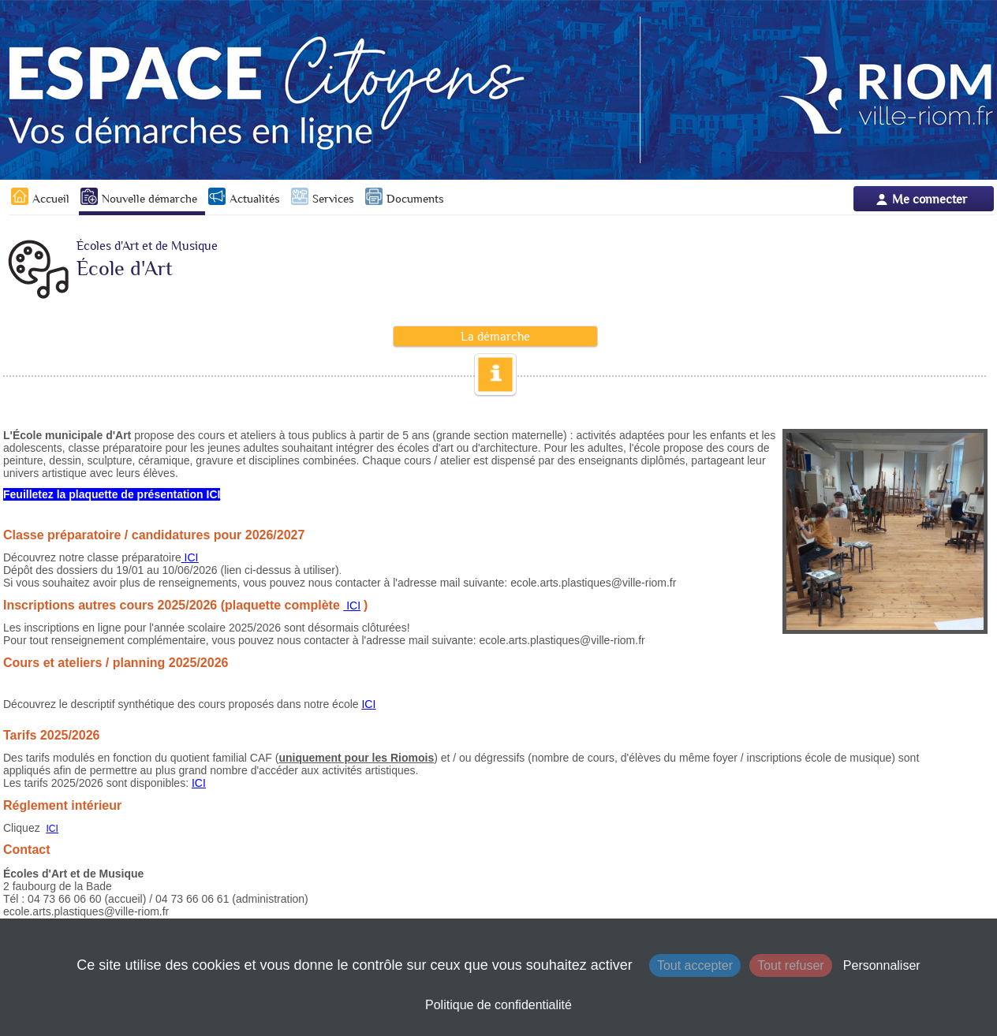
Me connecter (929, 199)
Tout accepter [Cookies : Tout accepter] (695, 965)
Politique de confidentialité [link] (498, 1005)
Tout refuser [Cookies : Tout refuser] (790, 965)
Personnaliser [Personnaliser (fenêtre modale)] (881, 965)
